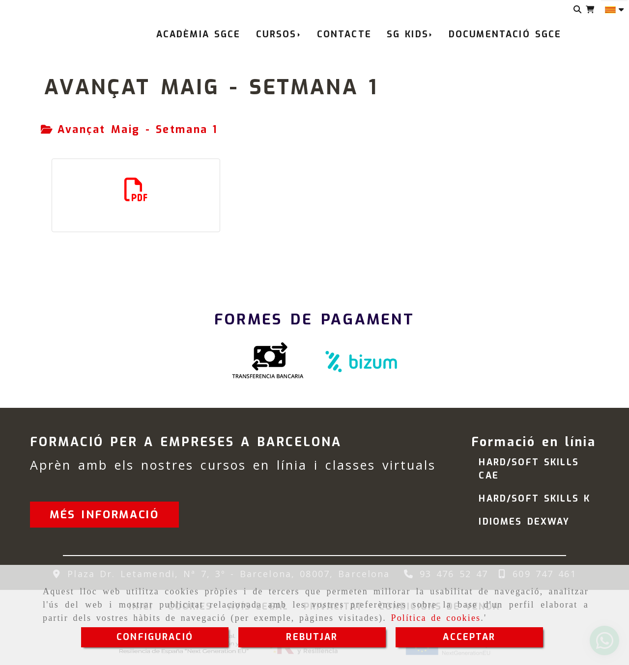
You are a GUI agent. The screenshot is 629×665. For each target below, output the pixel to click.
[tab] (129, 130)
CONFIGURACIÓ (154, 637)
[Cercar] (578, 9)
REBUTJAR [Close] (312, 637)
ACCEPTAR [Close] (469, 637)
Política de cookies (436, 618)
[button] (104, 515)
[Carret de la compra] (590, 9)
